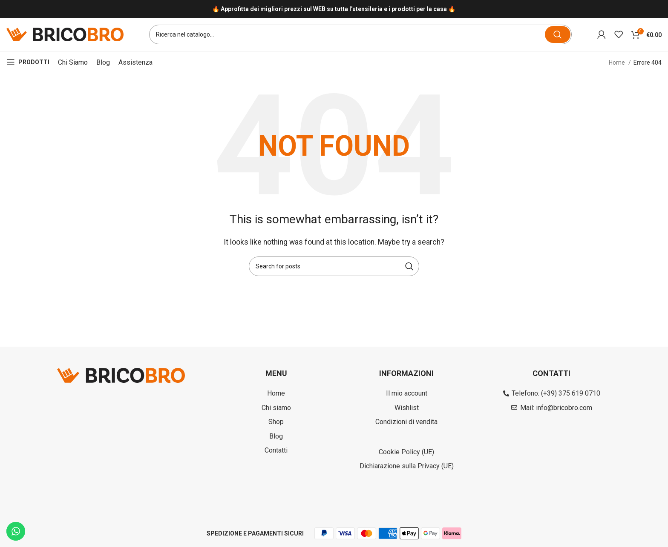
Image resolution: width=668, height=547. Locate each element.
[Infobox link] (334, 9)
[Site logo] (65, 34)
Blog (103, 63)
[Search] (360, 35)
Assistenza (135, 63)
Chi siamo (73, 63)
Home (617, 63)
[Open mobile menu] (28, 62)
